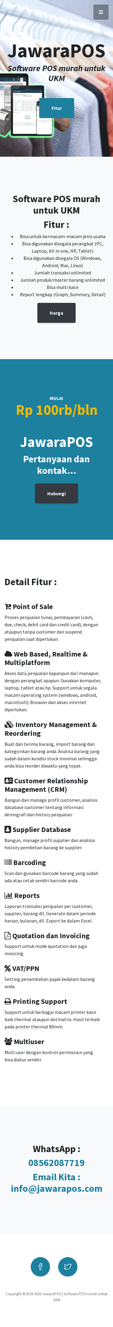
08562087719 (56, 1163)
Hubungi (56, 493)
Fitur (57, 108)
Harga (56, 313)
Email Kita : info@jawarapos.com (56, 1182)
